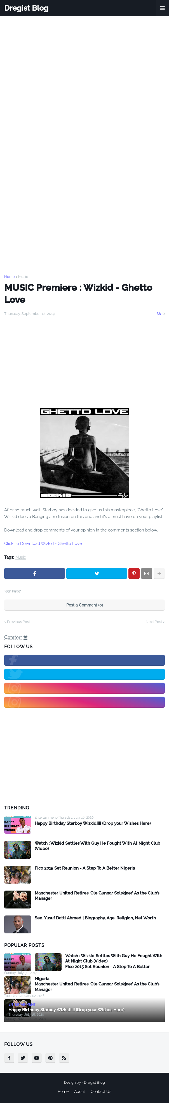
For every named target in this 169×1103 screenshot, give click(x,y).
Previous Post (18, 622)
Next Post (154, 622)
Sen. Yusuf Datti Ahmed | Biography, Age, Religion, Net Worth (95, 918)
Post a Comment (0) (84, 605)
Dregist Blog (26, 8)
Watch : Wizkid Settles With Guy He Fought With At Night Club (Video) (97, 846)
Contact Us (101, 1091)
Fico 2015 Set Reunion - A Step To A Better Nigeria (85, 868)
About (79, 1091)
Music (23, 276)
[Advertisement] (84, 61)
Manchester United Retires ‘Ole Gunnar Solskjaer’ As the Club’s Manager (97, 896)
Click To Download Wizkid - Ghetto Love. (44, 543)
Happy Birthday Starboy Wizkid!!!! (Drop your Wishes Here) (93, 823)
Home (9, 276)
